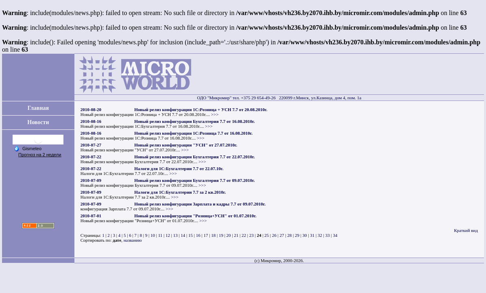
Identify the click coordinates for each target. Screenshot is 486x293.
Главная (38, 108)
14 (183, 235)
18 (213, 235)
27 (282, 235)
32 (320, 235)
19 (221, 235)
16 (198, 235)
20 (229, 235)
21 (236, 235)
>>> (215, 114)
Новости (38, 122)
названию (133, 240)
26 (274, 235)
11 (160, 235)
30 (305, 235)
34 (335, 235)
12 (168, 235)
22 (244, 235)
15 (190, 235)
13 (175, 235)
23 (251, 235)
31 (312, 235)
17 (205, 235)
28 (289, 235)
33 (327, 235)
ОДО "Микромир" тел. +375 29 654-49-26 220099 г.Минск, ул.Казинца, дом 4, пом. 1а (279, 97)
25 (266, 235)
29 (297, 235)
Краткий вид (466, 230)
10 (152, 235)
